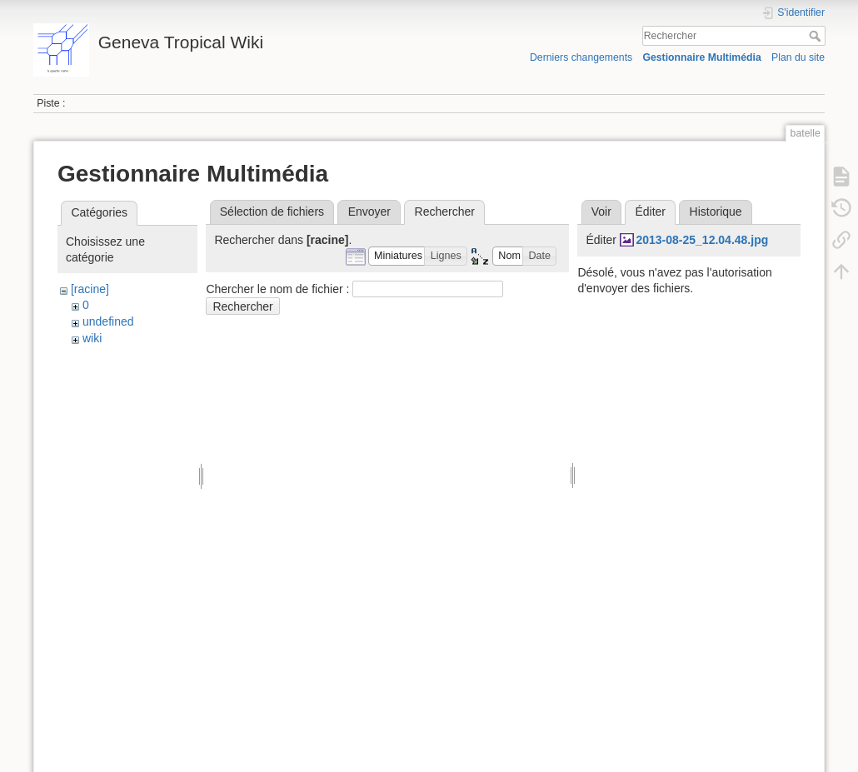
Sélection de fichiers (272, 211)
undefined (108, 321)
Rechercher (817, 36)
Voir (601, 211)
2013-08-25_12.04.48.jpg (702, 240)
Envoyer (369, 211)
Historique (716, 211)
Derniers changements (581, 57)
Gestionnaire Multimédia (701, 57)
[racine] (90, 289)
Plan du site (798, 57)
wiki (92, 338)
